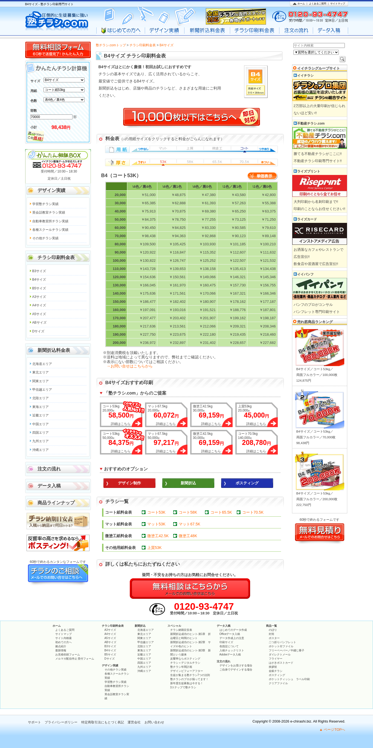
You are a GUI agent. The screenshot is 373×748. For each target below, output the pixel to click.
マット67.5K (189, 524)
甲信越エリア (42, 390)
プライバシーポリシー (61, 722)
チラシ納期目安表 (181, 629)
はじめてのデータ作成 (233, 629)
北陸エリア (40, 398)
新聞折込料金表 (53, 350)
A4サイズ (39, 305)
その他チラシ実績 (45, 238)
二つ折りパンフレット (282, 642)
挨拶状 (273, 666)
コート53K (156, 512)
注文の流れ (49, 468)
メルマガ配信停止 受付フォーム (74, 658)
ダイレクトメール (280, 654)
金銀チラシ (275, 670)
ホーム (301, 3)
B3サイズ (39, 271)
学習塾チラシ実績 (45, 204)
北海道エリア (42, 364)
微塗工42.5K (158, 536)
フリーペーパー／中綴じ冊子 (286, 650)
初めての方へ (63, 642)
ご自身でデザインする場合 (235, 669)
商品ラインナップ (56, 502)
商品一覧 (271, 625)
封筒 (271, 633)
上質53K (154, 547)
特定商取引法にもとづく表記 (102, 722)
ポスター (274, 638)
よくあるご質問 (317, 3)
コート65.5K (221, 512)
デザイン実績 (51, 190)
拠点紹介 (60, 646)
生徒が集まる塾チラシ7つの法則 (190, 675)
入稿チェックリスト (231, 650)
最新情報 (60, 650)
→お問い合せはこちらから (130, 366)
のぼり (273, 629)
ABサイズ (39, 322)
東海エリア (40, 407)
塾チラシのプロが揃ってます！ (189, 679)
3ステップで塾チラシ (183, 687)
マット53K (156, 524)
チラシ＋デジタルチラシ (185, 662)
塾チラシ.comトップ (111, 45)
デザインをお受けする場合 (235, 665)
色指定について (229, 646)
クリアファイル (278, 683)
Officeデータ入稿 (229, 633)
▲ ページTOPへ (332, 729)
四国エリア (40, 433)
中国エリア (40, 424)
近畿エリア (40, 415)
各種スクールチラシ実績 (50, 230)
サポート (34, 722)
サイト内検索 (63, 638)
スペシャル (174, 625)
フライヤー (275, 658)
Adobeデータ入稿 (230, 654)
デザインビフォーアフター (186, 670)
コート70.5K (253, 512)
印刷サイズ (226, 642)
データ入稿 (49, 485)
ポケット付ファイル (281, 646)
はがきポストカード (281, 662)
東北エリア (40, 372)
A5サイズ (39, 314)
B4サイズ (39, 279)
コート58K (188, 512)
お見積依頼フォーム (67, 654)
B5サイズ (39, 288)
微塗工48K (188, 536)
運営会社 (134, 722)
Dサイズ (38, 331)
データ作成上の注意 (231, 638)
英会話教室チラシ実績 (48, 212)
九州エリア (40, 441)
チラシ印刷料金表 (142, 45)
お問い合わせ (154, 722)
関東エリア (40, 381)
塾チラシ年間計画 (181, 666)
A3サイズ (39, 297)
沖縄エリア (40, 450)
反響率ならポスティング (185, 658)
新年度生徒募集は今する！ (186, 683)
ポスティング (277, 675)
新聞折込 (140, 625)
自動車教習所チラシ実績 (50, 221)
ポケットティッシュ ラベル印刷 (289, 679)
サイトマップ (337, 3)
